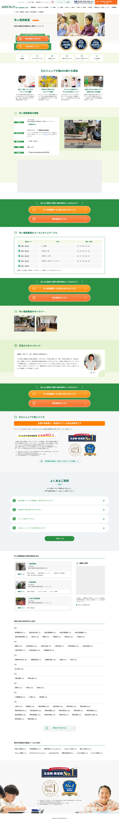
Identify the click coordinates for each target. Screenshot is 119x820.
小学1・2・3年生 (69, 7)
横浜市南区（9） (32, 719)
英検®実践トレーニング (44, 573)
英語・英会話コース (20, 749)
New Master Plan (54, 753)
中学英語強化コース (35, 749)
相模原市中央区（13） (21, 659)
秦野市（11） (19, 687)
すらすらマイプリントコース (38, 753)
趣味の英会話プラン (67, 753)
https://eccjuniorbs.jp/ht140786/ (39, 152)
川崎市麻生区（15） (31, 646)
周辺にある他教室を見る (84, 605)
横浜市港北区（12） (64, 710)
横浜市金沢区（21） (36, 710)
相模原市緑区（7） (36, 659)
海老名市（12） (69, 636)
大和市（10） (19, 706)
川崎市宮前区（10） (34, 650)
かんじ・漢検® (54, 591)
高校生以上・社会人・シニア (101, 7)
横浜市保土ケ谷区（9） (91, 714)
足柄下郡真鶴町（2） (81, 632)
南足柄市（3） (44, 697)
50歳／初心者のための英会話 (35, 575)
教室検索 (33, 7)
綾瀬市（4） (46, 636)
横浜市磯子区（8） (85, 706)
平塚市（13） (30, 687)
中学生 (90, 7)
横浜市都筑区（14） (20, 714)
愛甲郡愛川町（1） (20, 632)
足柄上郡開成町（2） (50, 632)
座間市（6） (63, 659)
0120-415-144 (46, 134)
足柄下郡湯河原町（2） (21, 636)
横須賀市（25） (30, 706)
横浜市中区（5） (64, 714)
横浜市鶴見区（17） (35, 714)
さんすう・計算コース (70, 749)
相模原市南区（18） (50, 659)
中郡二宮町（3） (32, 678)
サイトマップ (21, 2)
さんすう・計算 (42, 591)
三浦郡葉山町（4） (20, 697)
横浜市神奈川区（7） (21, 710)
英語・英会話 (34, 141)
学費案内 (114, 7)
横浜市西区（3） (76, 714)
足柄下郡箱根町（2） (66, 632)
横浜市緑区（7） (19, 719)
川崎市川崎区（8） (46, 646)
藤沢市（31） (41, 687)
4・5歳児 (60, 7)
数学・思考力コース (85, 749)
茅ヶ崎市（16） (19, 669)
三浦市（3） (32, 697)
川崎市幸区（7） (59, 646)
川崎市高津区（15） (73, 646)
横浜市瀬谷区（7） (92, 710)
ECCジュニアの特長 (43, 7)
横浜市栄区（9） (78, 710)
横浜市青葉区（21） (44, 706)
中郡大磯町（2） (19, 678)
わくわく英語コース (96, 753)
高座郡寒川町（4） (49, 650)
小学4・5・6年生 (81, 7)
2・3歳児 (53, 7)
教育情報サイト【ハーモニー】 (43, 2)
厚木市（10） (35, 636)
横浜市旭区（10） (58, 706)
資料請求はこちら (59, 219)
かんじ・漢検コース (20, 753)
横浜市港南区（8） (50, 710)
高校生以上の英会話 (60, 573)
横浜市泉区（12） (72, 706)
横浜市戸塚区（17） (50, 714)
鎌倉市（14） (19, 646)
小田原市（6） (81, 636)
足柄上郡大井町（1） (35, 632)
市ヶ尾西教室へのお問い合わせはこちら (59, 209)
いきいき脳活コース (82, 753)
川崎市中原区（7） (20, 650)
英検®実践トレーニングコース (52, 749)
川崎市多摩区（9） (88, 646)
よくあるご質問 (30, 2)
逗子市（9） (73, 659)
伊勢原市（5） (57, 636)
